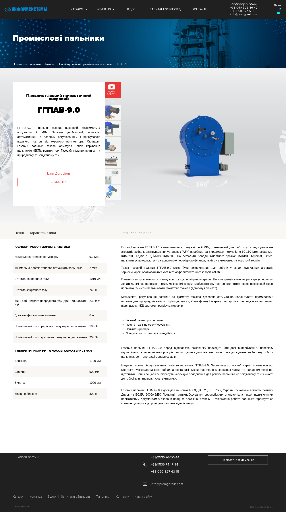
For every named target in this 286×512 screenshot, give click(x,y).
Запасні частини (28, 457)
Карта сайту (143, 497)
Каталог (50, 64)
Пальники (103, 497)
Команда (36, 497)
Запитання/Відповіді (75, 497)
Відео (52, 497)
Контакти (122, 497)
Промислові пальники (27, 64)
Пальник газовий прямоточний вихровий (85, 64)
